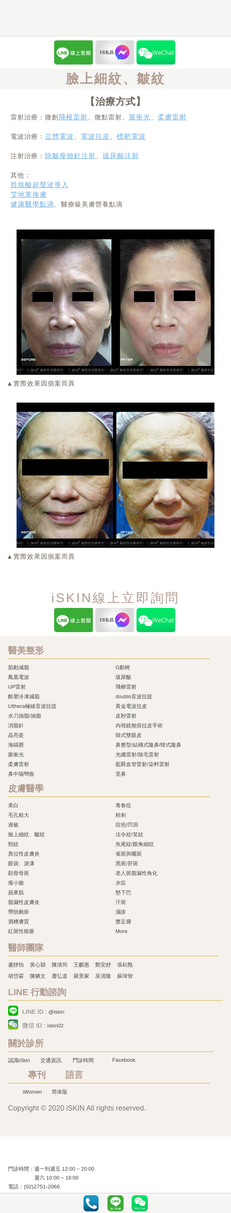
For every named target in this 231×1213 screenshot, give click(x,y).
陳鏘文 (38, 976)
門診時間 (83, 1060)
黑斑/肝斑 (127, 863)
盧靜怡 (16, 965)
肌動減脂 (18, 667)
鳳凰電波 (18, 677)
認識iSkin (19, 1060)
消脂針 (16, 725)
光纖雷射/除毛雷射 (137, 755)
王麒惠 (81, 965)
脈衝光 (140, 117)
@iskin (56, 1012)
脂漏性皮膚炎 (24, 902)
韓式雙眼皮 (129, 735)
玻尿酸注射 (121, 156)
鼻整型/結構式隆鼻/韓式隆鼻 (148, 745)
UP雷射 (17, 687)
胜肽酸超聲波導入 (39, 185)
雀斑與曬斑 (129, 854)
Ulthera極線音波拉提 (32, 706)
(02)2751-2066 (42, 1187)
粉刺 (121, 815)
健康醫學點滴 (32, 204)
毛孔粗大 (18, 815)
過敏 (13, 825)
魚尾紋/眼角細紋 (135, 844)
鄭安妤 (103, 965)
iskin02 (55, 1026)
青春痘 (123, 805)
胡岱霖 (16, 976)
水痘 (121, 883)
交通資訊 (50, 1060)
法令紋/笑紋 (129, 834)
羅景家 (81, 976)
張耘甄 (125, 965)
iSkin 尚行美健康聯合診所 (100, 18)
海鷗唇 (16, 745)
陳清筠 (59, 965)
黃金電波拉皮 (131, 706)
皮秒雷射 (126, 716)
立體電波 (59, 136)
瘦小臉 (16, 883)
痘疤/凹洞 (127, 825)
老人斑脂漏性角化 (137, 873)
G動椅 (123, 667)
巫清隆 (103, 976)
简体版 (59, 1092)
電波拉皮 (95, 136)
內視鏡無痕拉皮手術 (139, 725)
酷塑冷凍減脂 (24, 696)
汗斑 (121, 902)
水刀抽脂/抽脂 (24, 716)
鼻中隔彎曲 (21, 774)
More (122, 931)
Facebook (123, 1060)
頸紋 (13, 844)
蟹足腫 (123, 922)
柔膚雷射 (172, 117)
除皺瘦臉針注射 (70, 156)
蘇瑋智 (125, 976)
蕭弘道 (59, 976)
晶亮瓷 (16, 735)
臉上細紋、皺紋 (26, 834)
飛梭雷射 (73, 117)
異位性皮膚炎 (24, 854)
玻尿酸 (123, 677)
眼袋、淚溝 (21, 863)
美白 (13, 805)
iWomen (32, 1092)
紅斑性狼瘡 (21, 931)
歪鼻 (121, 774)
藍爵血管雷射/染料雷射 (143, 764)
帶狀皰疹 (18, 912)
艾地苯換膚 (28, 194)
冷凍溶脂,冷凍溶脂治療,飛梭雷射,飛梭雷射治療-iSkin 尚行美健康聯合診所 (58, 1152)
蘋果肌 (16, 892)
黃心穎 (38, 965)
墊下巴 (123, 892)
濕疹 (121, 912)
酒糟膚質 (18, 922)
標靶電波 (131, 136)
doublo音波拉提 (134, 696)
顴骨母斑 (18, 873)
